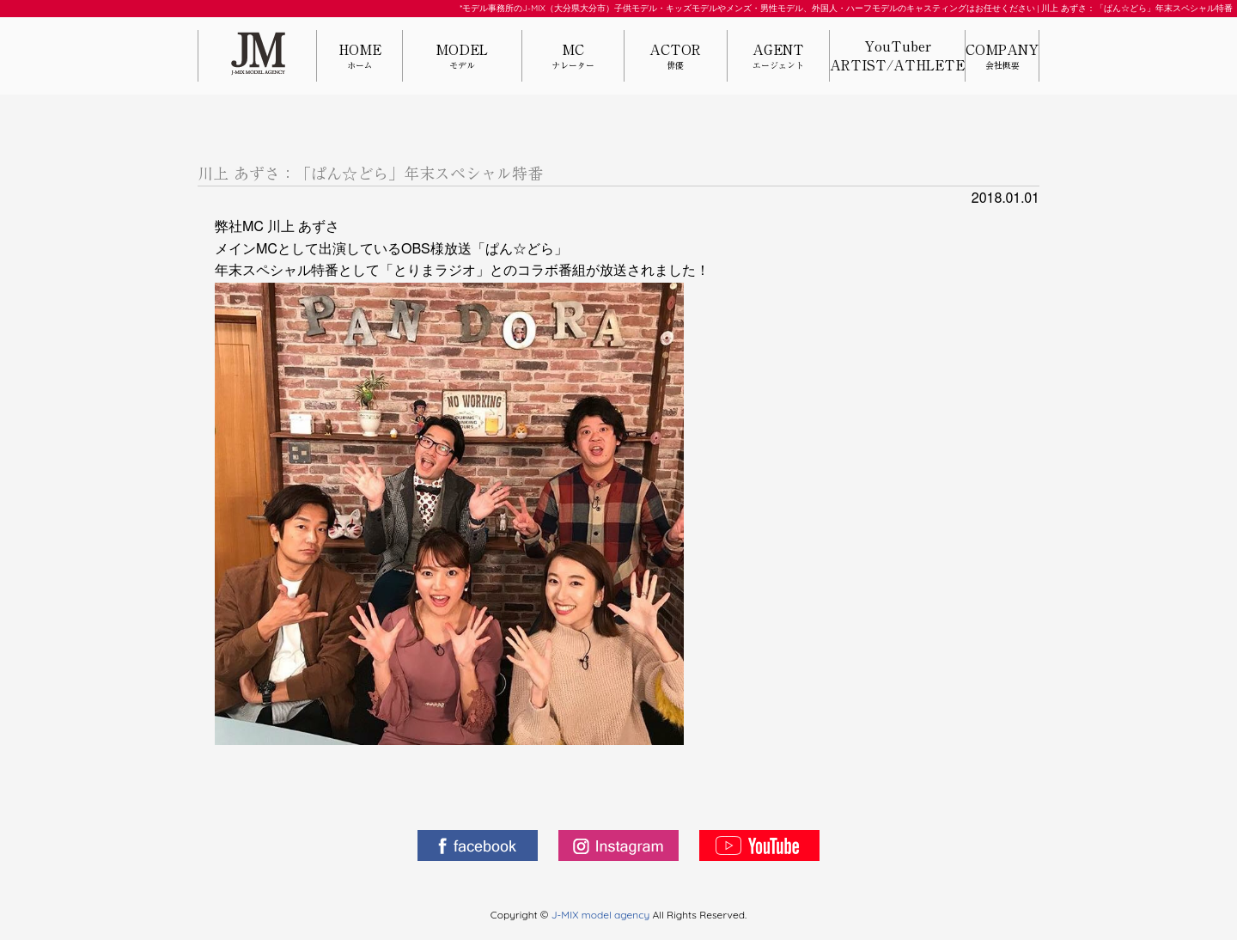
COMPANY (1002, 57)
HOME (359, 57)
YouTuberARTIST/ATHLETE (897, 56)
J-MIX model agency (602, 914)
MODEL (462, 57)
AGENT (778, 57)
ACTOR (675, 57)
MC (573, 57)
